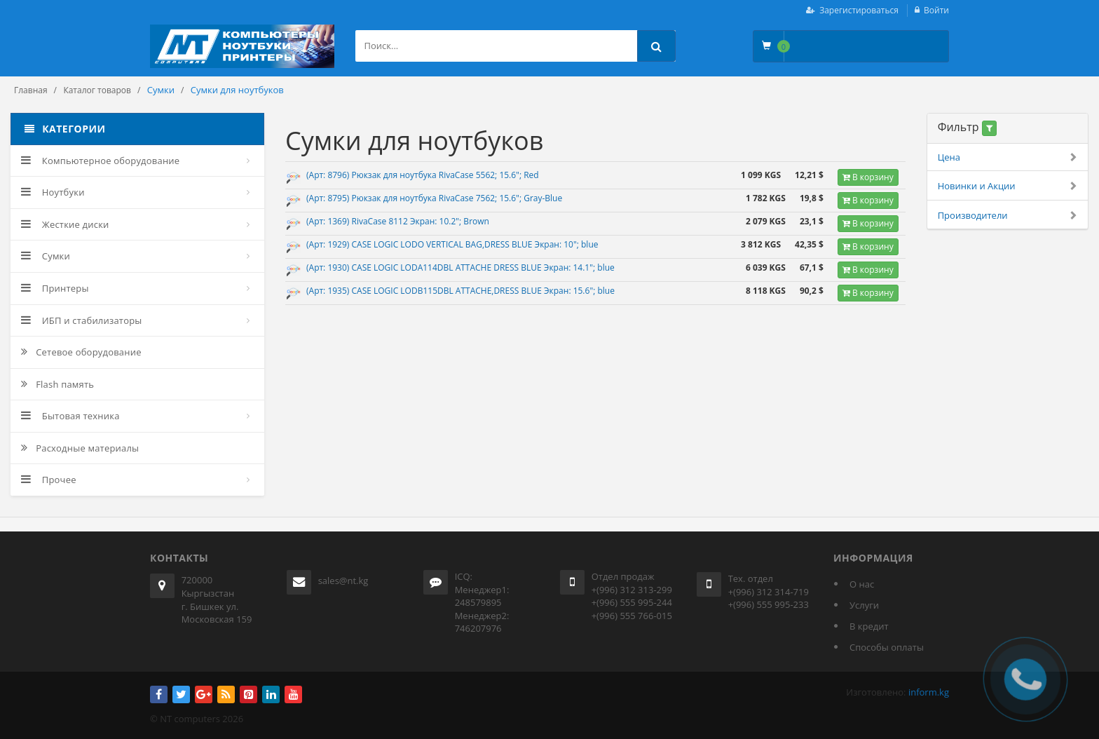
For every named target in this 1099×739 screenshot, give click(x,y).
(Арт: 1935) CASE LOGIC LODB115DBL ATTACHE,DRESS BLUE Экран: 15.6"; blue (460, 291)
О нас (861, 584)
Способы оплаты (886, 647)
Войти (936, 10)
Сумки (45, 256)
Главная (31, 90)
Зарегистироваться (859, 10)
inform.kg (928, 692)
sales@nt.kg (343, 580)
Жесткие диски (65, 224)
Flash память (57, 384)
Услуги (864, 605)
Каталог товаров (97, 90)
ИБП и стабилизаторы (81, 320)
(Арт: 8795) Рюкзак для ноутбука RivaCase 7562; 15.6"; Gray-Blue (434, 198)
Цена (1007, 157)
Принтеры (55, 288)
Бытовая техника (70, 415)
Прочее (48, 479)
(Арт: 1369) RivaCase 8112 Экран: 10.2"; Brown (397, 221)
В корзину (868, 177)
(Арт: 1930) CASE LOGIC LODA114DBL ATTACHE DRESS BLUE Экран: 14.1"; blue (460, 267)
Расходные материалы (80, 448)
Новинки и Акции (1007, 186)
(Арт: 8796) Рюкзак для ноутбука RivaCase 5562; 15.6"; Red (422, 175)
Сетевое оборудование (81, 352)
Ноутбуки (53, 192)
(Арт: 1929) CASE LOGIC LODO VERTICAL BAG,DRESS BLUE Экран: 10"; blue (452, 244)
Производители (1007, 215)
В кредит (869, 626)
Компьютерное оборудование (100, 160)
